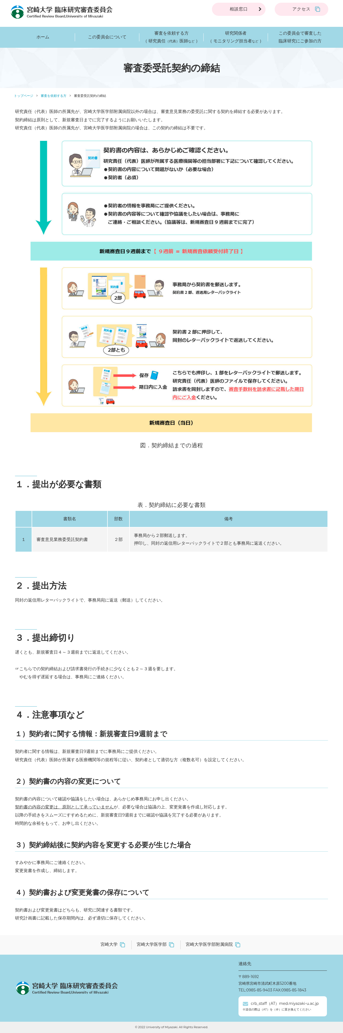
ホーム (42, 36)
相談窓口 (239, 9)
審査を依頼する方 (53, 96)
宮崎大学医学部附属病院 (209, 944)
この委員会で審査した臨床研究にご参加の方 (300, 37)
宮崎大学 (109, 944)
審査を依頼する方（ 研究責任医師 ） (171, 37)
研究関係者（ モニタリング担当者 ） (236, 37)
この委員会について (107, 36)
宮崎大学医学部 (152, 944)
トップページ (23, 96)
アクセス (301, 9)
